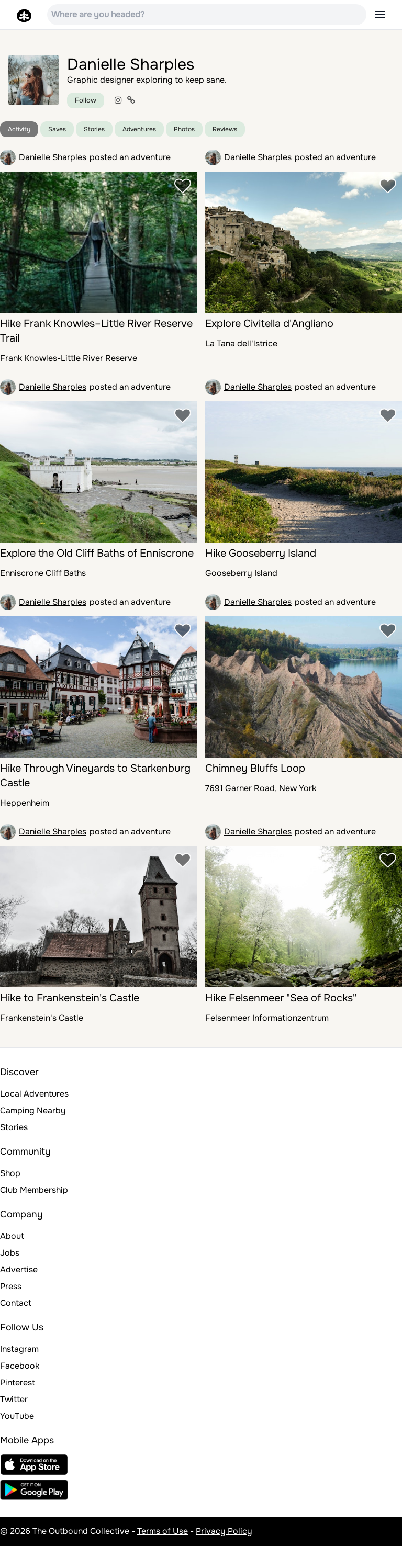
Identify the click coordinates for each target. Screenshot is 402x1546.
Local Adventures (34, 1093)
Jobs (9, 1252)
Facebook (19, 1365)
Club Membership (34, 1189)
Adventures (139, 129)
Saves (57, 129)
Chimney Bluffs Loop (255, 768)
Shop (10, 1173)
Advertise (19, 1269)
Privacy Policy (224, 1531)
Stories (94, 129)
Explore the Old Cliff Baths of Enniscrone (97, 553)
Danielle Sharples (52, 157)
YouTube (17, 1415)
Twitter (14, 1399)
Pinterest (17, 1382)
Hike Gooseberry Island (260, 553)
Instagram (19, 1349)
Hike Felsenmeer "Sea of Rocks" (280, 998)
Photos (184, 129)
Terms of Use (162, 1531)
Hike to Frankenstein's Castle (69, 998)
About (12, 1236)
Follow (85, 100)
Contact (15, 1302)
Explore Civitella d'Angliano (269, 323)
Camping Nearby (33, 1110)
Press (10, 1286)
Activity (19, 129)
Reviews (225, 129)
